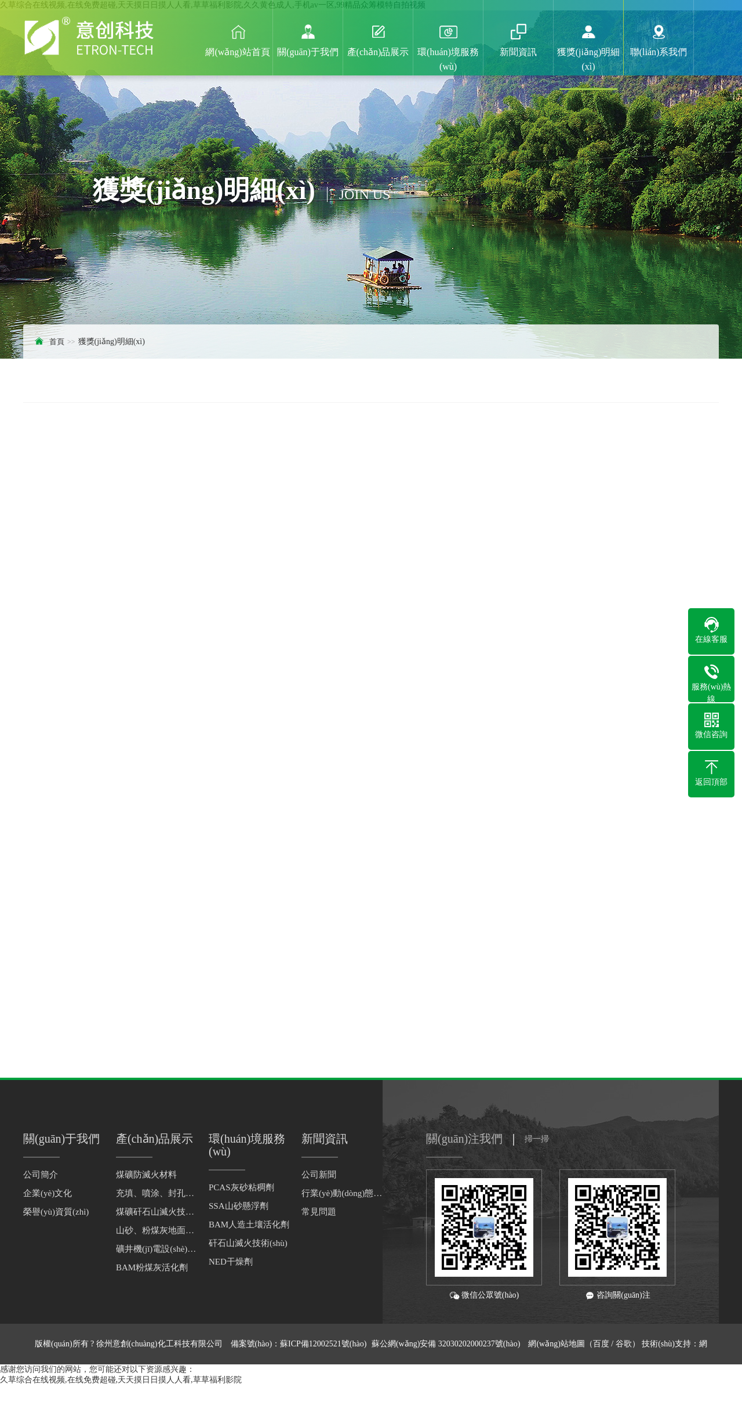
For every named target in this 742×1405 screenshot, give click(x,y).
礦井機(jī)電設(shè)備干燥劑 (156, 1249)
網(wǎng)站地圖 (556, 1343)
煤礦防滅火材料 (146, 1174)
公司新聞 (318, 1174)
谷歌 (624, 1343)
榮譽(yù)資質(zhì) (56, 1211)
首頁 (56, 341)
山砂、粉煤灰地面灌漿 (156, 1230)
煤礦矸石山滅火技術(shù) (156, 1211)
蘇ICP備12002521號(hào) (323, 1343)
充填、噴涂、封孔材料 (156, 1193)
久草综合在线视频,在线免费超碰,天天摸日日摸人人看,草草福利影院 (121, 1379)
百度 (601, 1343)
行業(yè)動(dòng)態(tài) (342, 1193)
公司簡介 (40, 1174)
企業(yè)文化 (47, 1193)
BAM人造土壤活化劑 (249, 1224)
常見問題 (318, 1211)
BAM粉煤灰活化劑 (152, 1267)
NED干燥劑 (231, 1261)
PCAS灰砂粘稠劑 (241, 1187)
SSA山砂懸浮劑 (238, 1206)
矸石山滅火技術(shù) (248, 1243)
